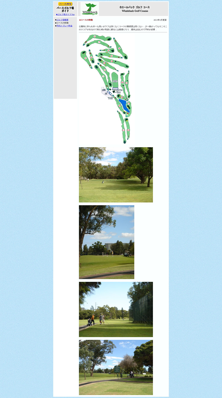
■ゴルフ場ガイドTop (65, 14)
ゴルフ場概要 (62, 20)
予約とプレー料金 (64, 26)
